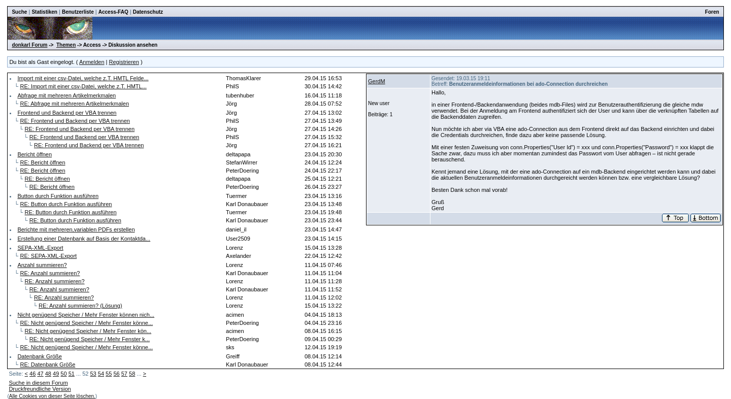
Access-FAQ (113, 12)
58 (132, 374)
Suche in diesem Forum (38, 383)
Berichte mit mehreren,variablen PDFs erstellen (76, 229)
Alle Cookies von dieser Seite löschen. (52, 396)
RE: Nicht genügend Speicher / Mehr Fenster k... (89, 339)
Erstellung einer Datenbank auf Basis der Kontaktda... (83, 239)
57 (124, 374)
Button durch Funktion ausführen (57, 196)
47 (40, 374)
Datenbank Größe (39, 356)
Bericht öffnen (34, 154)
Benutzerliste (78, 12)
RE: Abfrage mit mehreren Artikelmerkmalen (74, 104)
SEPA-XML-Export (40, 248)
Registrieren (124, 62)
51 (72, 374)
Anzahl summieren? (42, 265)
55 (109, 374)
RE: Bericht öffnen (42, 162)
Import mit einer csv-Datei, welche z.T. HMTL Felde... (82, 78)
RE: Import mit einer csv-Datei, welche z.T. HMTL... (83, 86)
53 (93, 374)
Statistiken (44, 12)
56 (116, 374)
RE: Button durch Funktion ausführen (66, 204)
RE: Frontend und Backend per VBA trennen (74, 121)
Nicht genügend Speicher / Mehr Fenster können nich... (85, 315)
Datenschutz (148, 12)
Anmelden (92, 62)
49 (56, 374)
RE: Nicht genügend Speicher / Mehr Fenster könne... (86, 323)
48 (48, 374)
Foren (712, 12)
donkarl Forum (29, 45)
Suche (19, 12)
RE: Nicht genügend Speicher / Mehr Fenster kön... (88, 331)
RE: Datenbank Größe (47, 364)
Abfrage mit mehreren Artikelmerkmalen (66, 95)
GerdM (376, 81)
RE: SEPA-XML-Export (48, 256)
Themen (66, 45)
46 (32, 374)
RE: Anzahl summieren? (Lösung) (80, 306)
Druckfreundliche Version (40, 389)
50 (63, 374)
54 (101, 374)
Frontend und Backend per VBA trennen (66, 113)
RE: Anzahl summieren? (50, 273)
